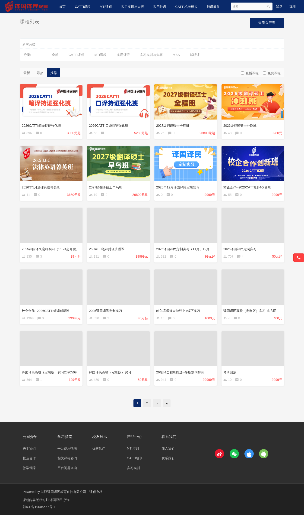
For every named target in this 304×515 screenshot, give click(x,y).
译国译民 (56, 500)
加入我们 (168, 448)
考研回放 (229, 372)
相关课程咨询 (67, 458)
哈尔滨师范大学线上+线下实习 (178, 311)
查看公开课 (267, 23)
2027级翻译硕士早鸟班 (105, 187)
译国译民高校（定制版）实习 (110, 372)
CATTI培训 (134, 458)
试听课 (195, 55)
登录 (279, 6)
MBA (176, 55)
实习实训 (133, 468)
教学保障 (29, 468)
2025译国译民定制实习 (239, 249)
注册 (292, 6)
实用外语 (159, 7)
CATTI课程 (82, 7)
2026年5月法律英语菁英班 (41, 187)
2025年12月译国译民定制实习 (178, 187)
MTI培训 (133, 448)
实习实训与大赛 (132, 7)
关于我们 (29, 448)
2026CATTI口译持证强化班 (108, 125)
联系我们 (168, 458)
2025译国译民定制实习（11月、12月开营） (187, 249)
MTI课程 (106, 7)
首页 (62, 7)
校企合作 (29, 458)
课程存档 (95, 492)
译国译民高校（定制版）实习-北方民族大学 (254, 311)
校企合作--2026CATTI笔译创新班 (46, 311)
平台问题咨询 (67, 468)
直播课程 (250, 73)
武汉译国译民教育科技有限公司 (63, 492)
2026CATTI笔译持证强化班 (41, 125)
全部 (55, 55)
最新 (26, 73)
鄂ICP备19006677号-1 (39, 507)
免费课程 (272, 73)
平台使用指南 (67, 448)
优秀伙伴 (98, 448)
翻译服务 (213, 7)
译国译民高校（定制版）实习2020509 (49, 372)
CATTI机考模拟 (186, 7)
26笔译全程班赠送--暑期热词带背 (180, 372)
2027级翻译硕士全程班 (172, 125)
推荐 (53, 73)
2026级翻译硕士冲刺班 (239, 125)
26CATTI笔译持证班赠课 (106, 249)
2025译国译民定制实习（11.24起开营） (50, 249)
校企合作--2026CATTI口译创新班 (247, 187)
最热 (40, 73)
